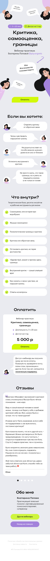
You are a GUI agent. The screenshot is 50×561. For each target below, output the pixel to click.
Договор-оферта (20, 544)
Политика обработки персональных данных (25, 541)
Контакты (33, 544)
